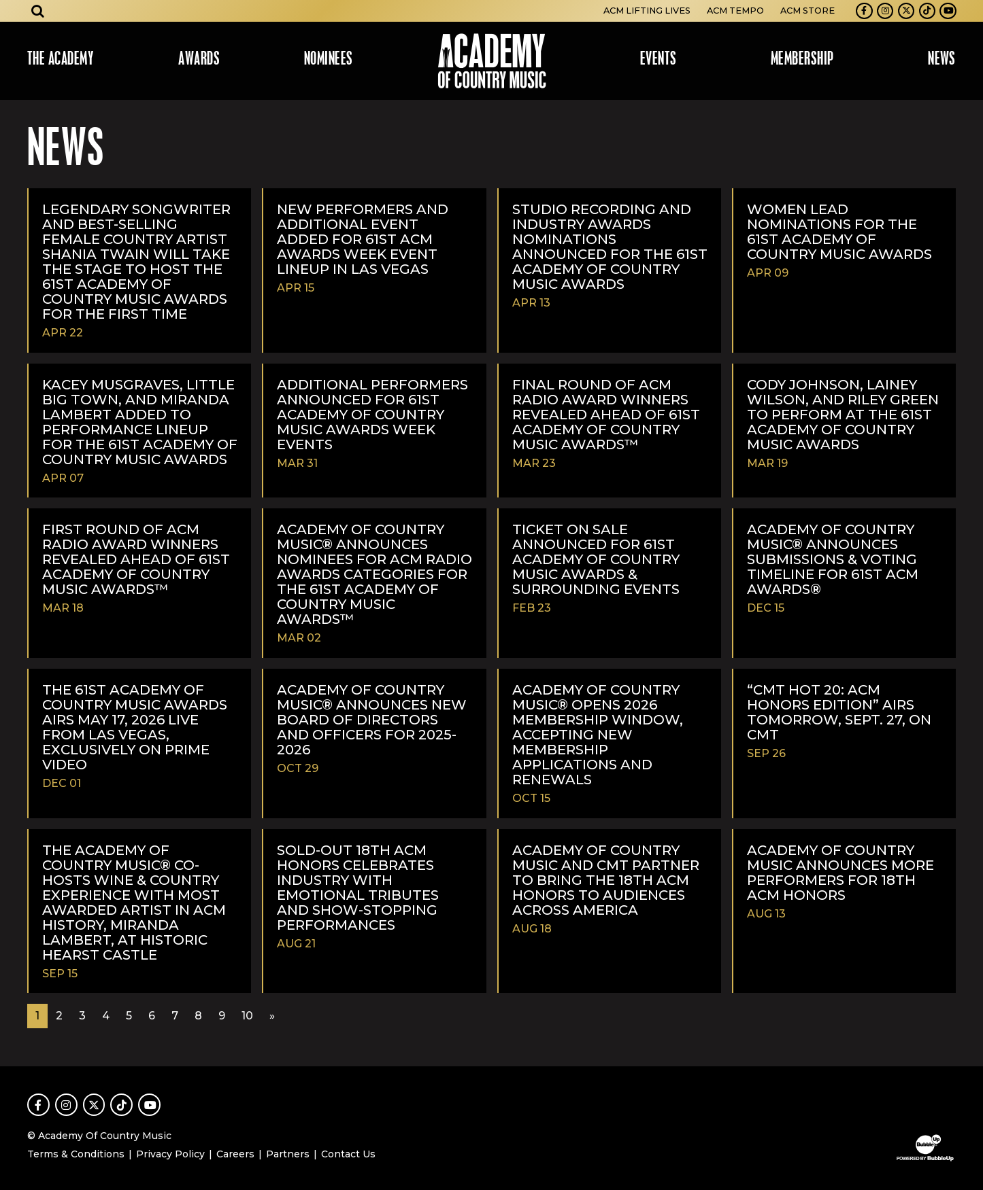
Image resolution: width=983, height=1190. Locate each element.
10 (247, 1015)
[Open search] (38, 11)
